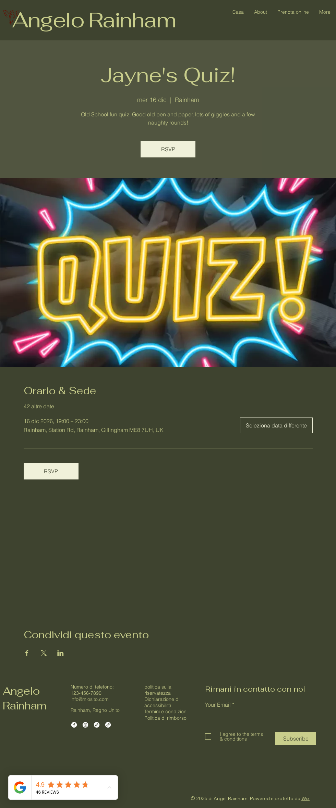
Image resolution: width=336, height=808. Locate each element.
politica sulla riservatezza (157, 690)
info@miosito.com (90, 699)
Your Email (218, 704)
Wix (305, 798)
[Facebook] (74, 724)
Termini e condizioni (166, 711)
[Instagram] (85, 724)
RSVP (168, 149)
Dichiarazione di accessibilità (162, 702)
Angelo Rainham (94, 20)
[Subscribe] (295, 738)
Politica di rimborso (165, 718)
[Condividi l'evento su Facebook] (27, 653)
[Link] (96, 724)
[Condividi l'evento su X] (43, 653)
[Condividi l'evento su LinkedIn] (60, 653)
